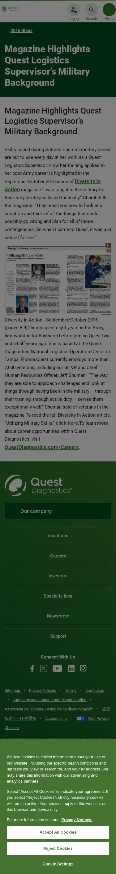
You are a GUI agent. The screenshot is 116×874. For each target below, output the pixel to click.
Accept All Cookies (58, 832)
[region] (58, 806)
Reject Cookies (58, 848)
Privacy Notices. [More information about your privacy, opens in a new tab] (76, 819)
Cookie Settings (57, 864)
